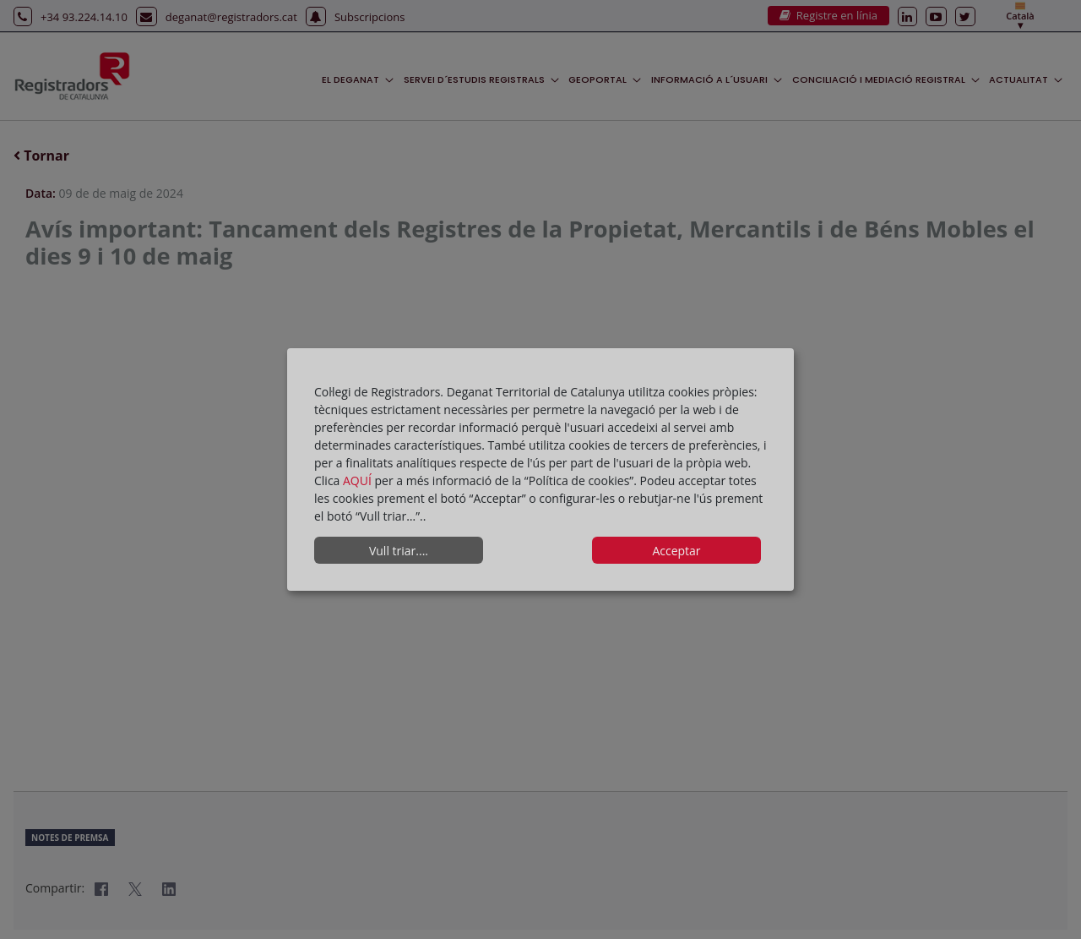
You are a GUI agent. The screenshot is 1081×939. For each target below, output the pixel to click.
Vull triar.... (398, 551)
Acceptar (676, 551)
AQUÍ (359, 480)
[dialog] (540, 470)
